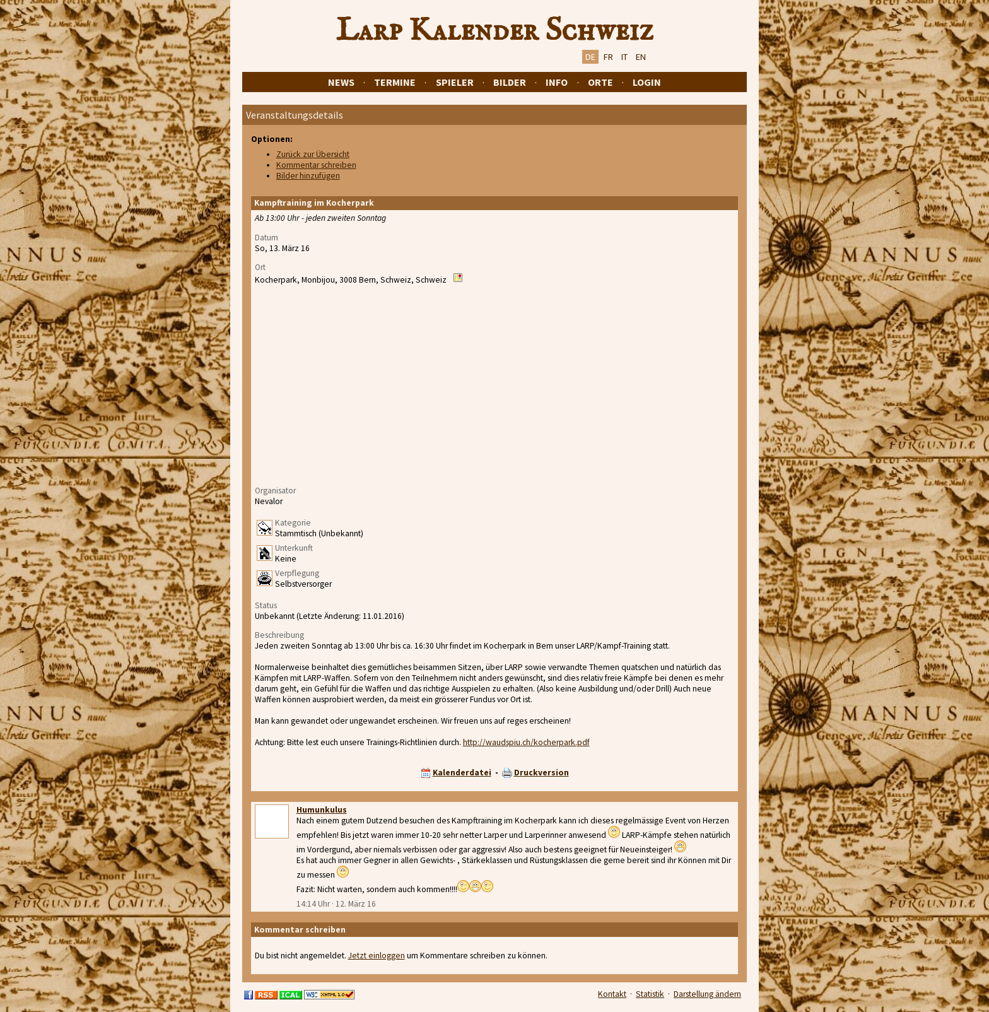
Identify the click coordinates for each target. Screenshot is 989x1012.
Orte (600, 82)
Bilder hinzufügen (308, 175)
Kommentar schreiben (316, 165)
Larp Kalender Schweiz (494, 31)
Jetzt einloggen (376, 955)
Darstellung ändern (707, 994)
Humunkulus (321, 809)
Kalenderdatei (462, 772)
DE (590, 56)
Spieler (455, 82)
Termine (395, 82)
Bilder (509, 82)
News (341, 82)
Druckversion (541, 772)
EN (641, 56)
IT (624, 56)
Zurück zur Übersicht (312, 154)
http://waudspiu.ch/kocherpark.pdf (526, 742)
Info (557, 82)
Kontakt (612, 994)
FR (608, 56)
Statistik (650, 994)
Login (647, 82)
